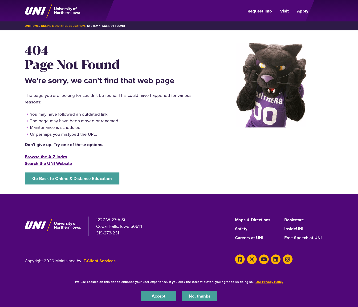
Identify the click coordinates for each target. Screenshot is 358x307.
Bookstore (294, 220)
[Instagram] (288, 259)
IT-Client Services (99, 261)
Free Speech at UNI (303, 238)
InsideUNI (293, 229)
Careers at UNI (249, 238)
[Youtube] (264, 259)
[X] (252, 259)
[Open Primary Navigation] (324, 11)
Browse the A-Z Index (46, 157)
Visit (284, 11)
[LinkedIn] (276, 259)
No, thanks (199, 296)
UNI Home (32, 26)
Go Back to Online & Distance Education (72, 178)
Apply (302, 11)
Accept (158, 296)
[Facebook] (240, 259)
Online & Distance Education (63, 26)
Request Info (260, 11)
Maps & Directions (252, 220)
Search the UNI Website (48, 163)
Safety (241, 229)
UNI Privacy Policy (269, 281)
